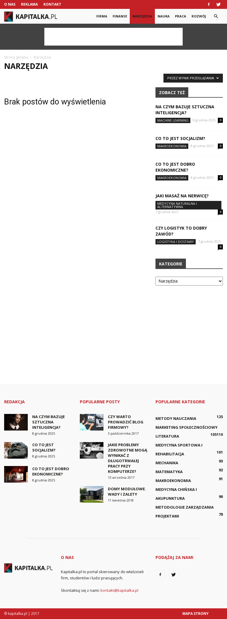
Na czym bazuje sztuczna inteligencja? (184, 109)
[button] (216, 16)
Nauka (164, 16)
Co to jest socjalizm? (180, 138)
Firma (101, 16)
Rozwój (199, 16)
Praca (180, 16)
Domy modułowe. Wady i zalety (127, 491)
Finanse (120, 16)
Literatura (167, 436)
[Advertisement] (113, 37)
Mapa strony (195, 613)
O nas (9, 4)
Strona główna (16, 57)
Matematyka (169, 471)
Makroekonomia (172, 146)
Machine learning (173, 120)
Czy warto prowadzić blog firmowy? (125, 422)
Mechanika (166, 462)
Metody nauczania (175, 418)
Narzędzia (142, 16)
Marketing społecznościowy (186, 427)
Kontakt (52, 4)
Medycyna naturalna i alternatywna (177, 205)
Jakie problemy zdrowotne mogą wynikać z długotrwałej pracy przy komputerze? (127, 458)
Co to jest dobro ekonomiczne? (175, 167)
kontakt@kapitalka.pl (119, 590)
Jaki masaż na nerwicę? (182, 196)
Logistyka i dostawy (175, 241)
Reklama (29, 4)
